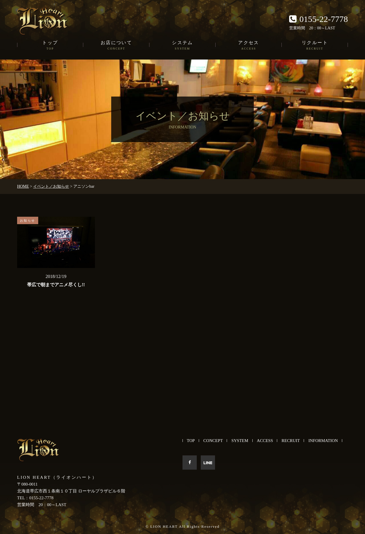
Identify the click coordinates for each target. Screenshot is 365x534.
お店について (116, 45)
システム (182, 45)
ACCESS (265, 440)
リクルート (315, 45)
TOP (191, 440)
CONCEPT (213, 440)
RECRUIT (290, 440)
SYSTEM (239, 440)
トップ (50, 45)
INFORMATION (323, 440)
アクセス (248, 45)
